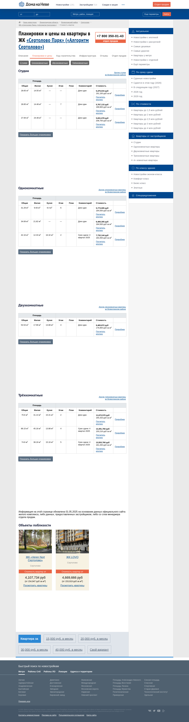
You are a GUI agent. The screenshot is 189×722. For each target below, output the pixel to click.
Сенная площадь (151, 680)
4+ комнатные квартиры (145, 160)
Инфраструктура (87, 56)
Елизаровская (56, 686)
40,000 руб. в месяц (69, 649)
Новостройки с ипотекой (145, 37)
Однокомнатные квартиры (146, 147)
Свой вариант (99, 649)
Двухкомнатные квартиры (146, 151)
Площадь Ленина (120, 686)
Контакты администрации (28, 715)
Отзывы (104, 56)
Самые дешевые (141, 46)
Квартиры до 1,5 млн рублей (147, 110)
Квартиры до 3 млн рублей (147, 124)
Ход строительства (65, 56)
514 (88, 5)
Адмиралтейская (26, 683)
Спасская (148, 683)
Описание (23, 56)
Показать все (24, 701)
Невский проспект (89, 695)
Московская (86, 686)
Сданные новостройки (144, 78)
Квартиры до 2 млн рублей (147, 114)
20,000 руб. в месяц (94, 638)
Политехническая (120, 692)
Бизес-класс (139, 183)
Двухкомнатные (60, 63)
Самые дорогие (141, 51)
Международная (88, 683)
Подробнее (120, 95)
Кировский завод (57, 695)
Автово (21, 680)
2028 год (137, 92)
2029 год (137, 96)
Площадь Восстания (122, 683)
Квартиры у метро (142, 55)
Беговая (22, 692)
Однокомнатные (40, 63)
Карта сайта (91, 715)
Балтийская (23, 689)
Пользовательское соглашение (71, 715)
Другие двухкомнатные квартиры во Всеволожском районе (112, 308)
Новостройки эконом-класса (147, 174)
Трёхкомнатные (80, 63)
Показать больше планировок (35, 134)
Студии (23, 63)
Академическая (25, 686)
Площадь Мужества (122, 689)
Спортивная (149, 686)
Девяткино (54, 680)
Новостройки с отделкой (145, 60)
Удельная (148, 695)
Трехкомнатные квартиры (146, 156)
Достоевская (55, 683)
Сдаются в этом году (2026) (147, 83)
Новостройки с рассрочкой (146, 42)
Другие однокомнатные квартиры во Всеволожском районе (112, 191)
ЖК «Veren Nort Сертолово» (35, 559)
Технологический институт (156, 692)
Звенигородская (57, 692)
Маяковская (86, 680)
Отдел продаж (161, 4)
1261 (65, 5)
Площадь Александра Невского (127, 680)
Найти (166, 14)
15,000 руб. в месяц (59, 638)
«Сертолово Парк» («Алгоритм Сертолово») (54, 43)
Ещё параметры (141, 64)
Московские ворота (89, 689)
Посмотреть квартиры (35, 585)
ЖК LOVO (72, 557)
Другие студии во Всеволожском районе (115, 74)
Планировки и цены (42, 56)
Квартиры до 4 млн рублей (147, 128)
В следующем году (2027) (146, 87)
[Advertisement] (72, 160)
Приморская (118, 695)
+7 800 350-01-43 (110, 36)
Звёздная (54, 689)
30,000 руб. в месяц (34, 649)
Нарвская (85, 692)
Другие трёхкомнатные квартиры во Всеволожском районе (112, 398)
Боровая (22, 695)
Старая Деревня (151, 689)
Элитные (137, 188)
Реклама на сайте (49, 715)
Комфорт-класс (141, 179)
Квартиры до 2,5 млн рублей (147, 119)
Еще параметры (151, 14)
